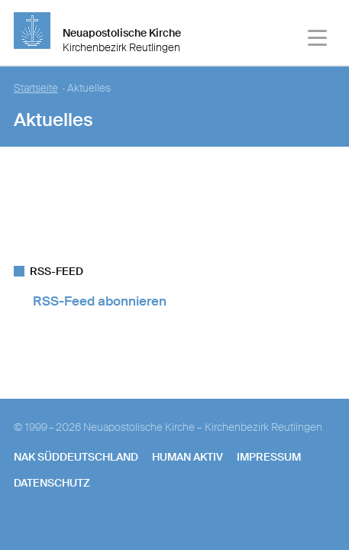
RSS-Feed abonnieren (99, 301)
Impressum (269, 457)
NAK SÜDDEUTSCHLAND (76, 457)
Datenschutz (52, 483)
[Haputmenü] (318, 40)
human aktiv (187, 457)
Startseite (36, 88)
